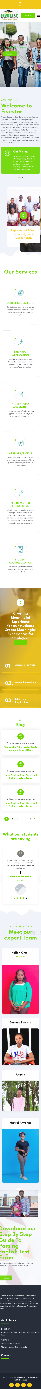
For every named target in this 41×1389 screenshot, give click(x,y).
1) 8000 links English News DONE (21, 743)
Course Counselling (25, 682)
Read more (20, 643)
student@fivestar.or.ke (18, 1347)
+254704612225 (15, 1344)
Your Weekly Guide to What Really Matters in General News (20, 748)
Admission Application (21, 701)
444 (29, 819)
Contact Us (28, 15)
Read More (10, 54)
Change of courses (25, 665)
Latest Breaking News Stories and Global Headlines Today (20, 776)
